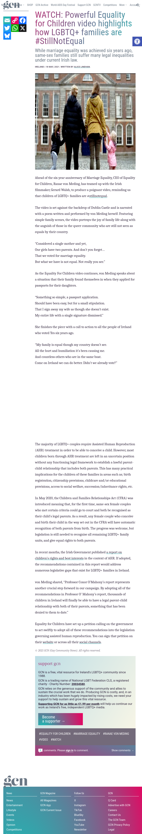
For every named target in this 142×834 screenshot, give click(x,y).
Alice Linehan (82, 80)
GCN (110, 808)
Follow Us (79, 808)
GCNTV (97, 4)
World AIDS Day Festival (63, 4)
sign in (69, 764)
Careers (112, 824)
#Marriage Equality (87, 748)
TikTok (78, 824)
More (122, 4)
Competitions (110, 4)
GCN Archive (42, 4)
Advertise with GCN (119, 819)
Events (10, 829)
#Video (43, 754)
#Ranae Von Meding (117, 748)
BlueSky (78, 829)
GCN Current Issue (51, 824)
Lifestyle (11, 824)
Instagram (80, 819)
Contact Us (114, 829)
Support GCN (84, 4)
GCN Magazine (47, 808)
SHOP (30, 4)
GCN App (45, 819)
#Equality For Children (55, 748)
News (9, 808)
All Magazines (48, 814)
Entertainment (14, 819)
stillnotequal (98, 210)
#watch (56, 754)
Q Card (112, 814)
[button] (137, 41)
